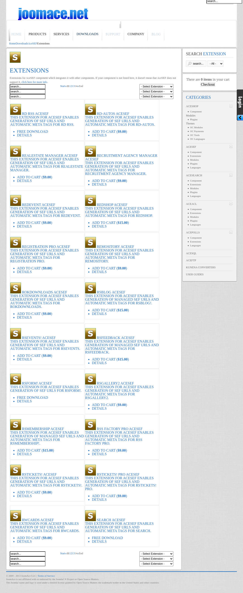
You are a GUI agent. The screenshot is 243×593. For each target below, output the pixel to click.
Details (24, 135)
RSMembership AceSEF (43, 429)
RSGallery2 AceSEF (115, 383)
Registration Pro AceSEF (46, 247)
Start (62, 86)
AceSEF (32, 43)
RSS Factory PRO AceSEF (120, 429)
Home (12, 43)
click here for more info (34, 82)
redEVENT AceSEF (38, 205)
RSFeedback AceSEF (116, 338)
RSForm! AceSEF (37, 383)
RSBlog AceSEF (111, 292)
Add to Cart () (109, 131)
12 (70, 86)
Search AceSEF (111, 520)
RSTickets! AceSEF (39, 474)
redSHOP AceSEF (112, 205)
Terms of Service (46, 575)
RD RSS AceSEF (35, 114)
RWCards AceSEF (38, 520)
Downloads (22, 43)
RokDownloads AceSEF (44, 292)
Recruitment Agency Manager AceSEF (121, 157)
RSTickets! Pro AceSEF (118, 474)
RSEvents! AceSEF (39, 338)
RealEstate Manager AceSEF (50, 155)
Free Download (32, 397)
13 (73, 86)
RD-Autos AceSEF (113, 114)
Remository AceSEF (115, 247)
